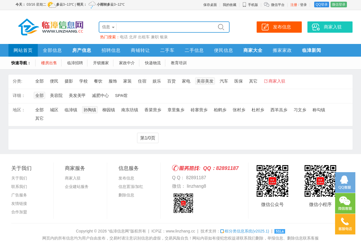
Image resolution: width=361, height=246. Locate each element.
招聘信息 (111, 50)
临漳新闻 (311, 50)
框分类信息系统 (244, 231)
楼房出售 (49, 63)
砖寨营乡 (199, 109)
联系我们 (19, 186)
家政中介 (127, 63)
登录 (303, 5)
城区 (54, 109)
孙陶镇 (89, 109)
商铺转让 (140, 50)
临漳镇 (71, 109)
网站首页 (23, 50)
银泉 (164, 37)
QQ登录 (322, 4)
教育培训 (179, 63)
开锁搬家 (101, 63)
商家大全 (253, 50)
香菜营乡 (152, 109)
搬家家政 (282, 50)
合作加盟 (19, 212)
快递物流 (153, 63)
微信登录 (338, 4)
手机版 (250, 5)
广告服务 (19, 195)
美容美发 (205, 81)
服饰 (113, 81)
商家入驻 (276, 81)
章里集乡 (176, 109)
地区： (19, 109)
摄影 (69, 81)
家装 (127, 81)
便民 (54, 81)
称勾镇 (318, 109)
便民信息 (223, 50)
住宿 (142, 81)
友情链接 (19, 203)
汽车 (224, 81)
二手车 (167, 50)
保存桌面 (210, 5)
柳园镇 (108, 109)
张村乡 (239, 109)
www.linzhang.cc (180, 231)
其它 (253, 81)
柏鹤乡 (220, 109)
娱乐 (157, 81)
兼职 (155, 37)
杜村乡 (258, 109)
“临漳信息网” (119, 231)
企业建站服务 (77, 186)
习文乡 (300, 109)
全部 (39, 81)
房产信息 (81, 50)
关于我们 (19, 178)
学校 (83, 81)
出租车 (144, 37)
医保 (238, 81)
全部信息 (52, 50)
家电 (186, 81)
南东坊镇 (129, 109)
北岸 (133, 37)
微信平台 (278, 5)
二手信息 (194, 50)
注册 (293, 5)
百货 (171, 81)
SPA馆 (121, 95)
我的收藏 (229, 5)
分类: (17, 81)
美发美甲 (77, 95)
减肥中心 (100, 95)
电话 (124, 37)
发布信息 (126, 178)
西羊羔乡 (278, 109)
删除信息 (126, 195)
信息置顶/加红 (130, 186)
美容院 (56, 95)
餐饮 (98, 81)
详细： (19, 95)
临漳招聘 (75, 63)
